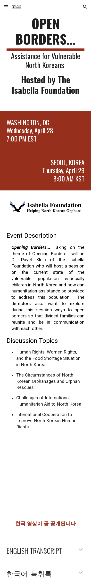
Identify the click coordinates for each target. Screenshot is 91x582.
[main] (46, 55)
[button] (6, 6)
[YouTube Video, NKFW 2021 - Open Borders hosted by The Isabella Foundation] (46, 480)
